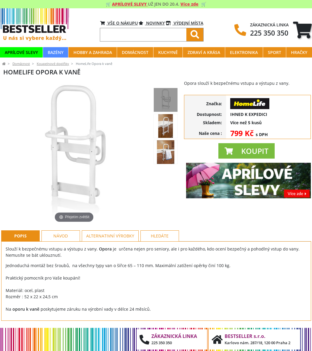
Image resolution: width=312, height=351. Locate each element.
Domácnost (21, 64)
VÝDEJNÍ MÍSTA (184, 23)
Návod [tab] (60, 236)
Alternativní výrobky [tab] (110, 236)
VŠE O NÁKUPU (119, 23)
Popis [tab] (20, 236)
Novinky (152, 23)
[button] (246, 151)
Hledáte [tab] (160, 236)
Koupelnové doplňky (53, 64)
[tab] (302, 30)
